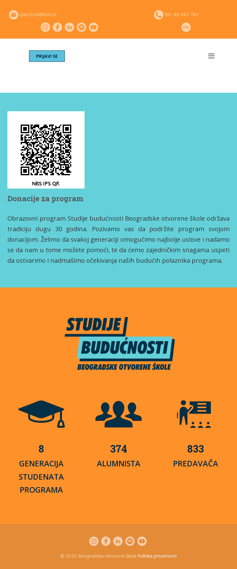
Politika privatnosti (157, 556)
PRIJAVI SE (47, 56)
